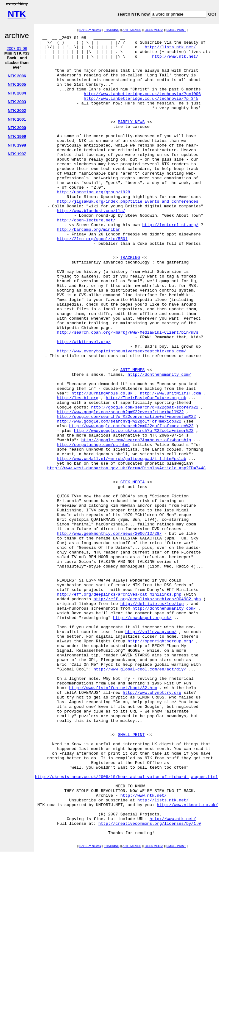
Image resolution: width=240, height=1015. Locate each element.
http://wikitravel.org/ (84, 403)
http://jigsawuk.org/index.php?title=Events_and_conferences (127, 235)
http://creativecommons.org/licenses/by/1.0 (149, 981)
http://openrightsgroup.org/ (160, 762)
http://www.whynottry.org (152, 824)
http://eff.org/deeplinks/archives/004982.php (147, 712)
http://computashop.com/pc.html (93, 526)
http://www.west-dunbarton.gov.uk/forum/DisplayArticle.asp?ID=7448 (126, 555)
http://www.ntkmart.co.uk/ (187, 959)
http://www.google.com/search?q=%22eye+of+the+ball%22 (120, 487)
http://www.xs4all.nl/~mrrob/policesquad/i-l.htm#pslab (121, 543)
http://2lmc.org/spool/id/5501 (92, 280)
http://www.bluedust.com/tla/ (91, 246)
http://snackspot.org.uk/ (142, 734)
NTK (17, 14)
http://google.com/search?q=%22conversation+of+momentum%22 (126, 493)
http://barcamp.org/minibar (88, 268)
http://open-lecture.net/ (86, 257)
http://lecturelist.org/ (170, 263)
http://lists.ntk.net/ (170, 49)
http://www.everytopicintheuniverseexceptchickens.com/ (121, 414)
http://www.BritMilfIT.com (170, 465)
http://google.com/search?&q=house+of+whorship (136, 521)
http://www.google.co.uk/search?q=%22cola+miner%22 (133, 510)
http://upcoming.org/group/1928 (93, 223)
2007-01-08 (17, 48)
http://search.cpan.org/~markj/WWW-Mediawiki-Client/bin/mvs (127, 392)
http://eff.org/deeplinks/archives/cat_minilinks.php (119, 706)
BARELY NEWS (90, 29)
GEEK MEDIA (153, 29)
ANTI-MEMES (131, 29)
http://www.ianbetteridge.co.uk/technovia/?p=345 (141, 111)
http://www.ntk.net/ (175, 61)
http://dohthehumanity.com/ (159, 442)
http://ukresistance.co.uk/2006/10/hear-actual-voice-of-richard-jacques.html (126, 925)
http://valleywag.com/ (151, 751)
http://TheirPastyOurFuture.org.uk (146, 470)
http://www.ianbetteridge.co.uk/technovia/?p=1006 (142, 106)
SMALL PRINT (176, 29)
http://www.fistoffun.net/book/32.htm (113, 818)
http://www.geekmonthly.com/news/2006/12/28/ (109, 633)
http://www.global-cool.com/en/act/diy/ (139, 796)
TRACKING (112, 29)
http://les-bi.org (77, 470)
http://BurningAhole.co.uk (102, 465)
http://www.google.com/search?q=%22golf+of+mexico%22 (119, 498)
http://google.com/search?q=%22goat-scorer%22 (144, 482)
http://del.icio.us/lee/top (152, 717)
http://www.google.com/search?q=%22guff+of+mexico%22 (131, 504)
